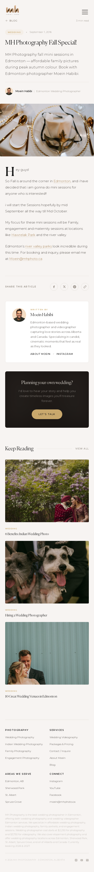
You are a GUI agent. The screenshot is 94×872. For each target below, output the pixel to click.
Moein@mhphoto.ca (25, 259)
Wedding (14, 32)
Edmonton (61, 181)
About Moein (40, 353)
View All (82, 448)
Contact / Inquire (60, 751)
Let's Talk (47, 414)
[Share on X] (64, 287)
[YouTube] (81, 860)
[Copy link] (85, 287)
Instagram (64, 353)
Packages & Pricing (61, 744)
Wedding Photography (19, 737)
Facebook (55, 794)
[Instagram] (76, 860)
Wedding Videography (64, 737)
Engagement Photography (22, 757)
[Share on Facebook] (54, 287)
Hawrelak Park (23, 235)
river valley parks (38, 246)
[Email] (87, 860)
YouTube (55, 788)
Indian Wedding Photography (24, 744)
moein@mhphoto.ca (62, 801)
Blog (11, 20)
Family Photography (18, 751)
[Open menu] (83, 10)
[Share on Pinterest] (74, 287)
